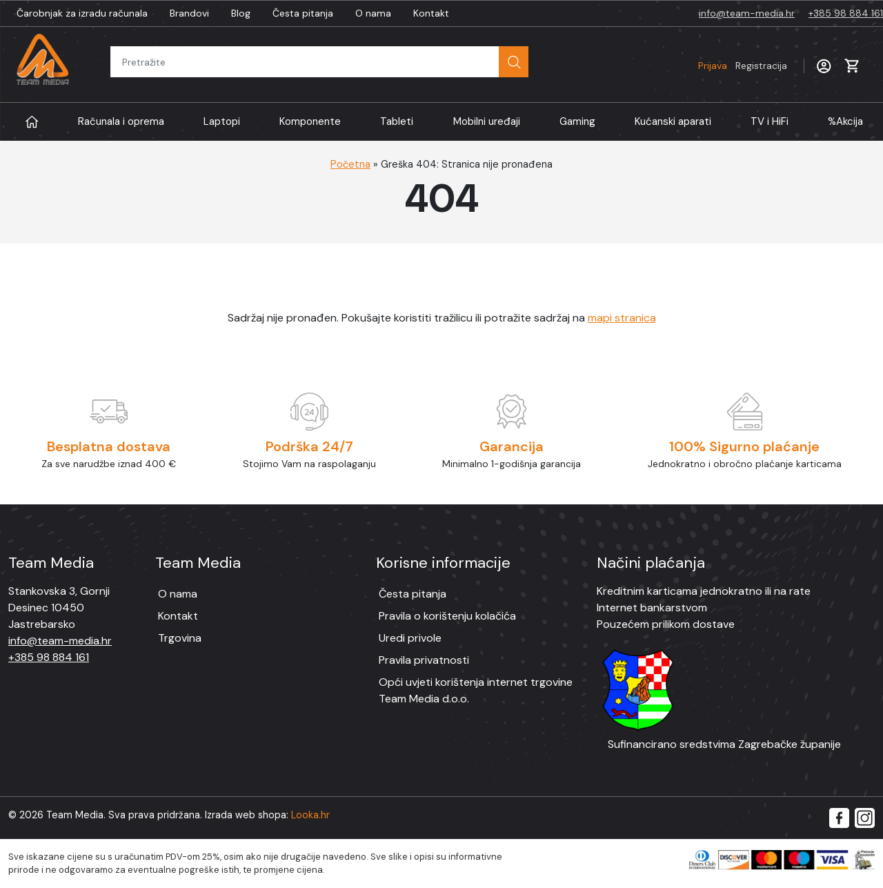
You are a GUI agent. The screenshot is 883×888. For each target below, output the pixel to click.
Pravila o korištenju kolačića (447, 616)
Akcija (845, 122)
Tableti (396, 121)
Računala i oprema (121, 121)
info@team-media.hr (747, 13)
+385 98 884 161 (845, 13)
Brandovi (189, 13)
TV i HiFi (769, 121)
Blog (240, 13)
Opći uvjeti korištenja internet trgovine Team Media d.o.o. (476, 690)
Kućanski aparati (673, 121)
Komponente (310, 121)
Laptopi (222, 121)
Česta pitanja (302, 13)
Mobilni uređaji (486, 121)
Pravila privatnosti (424, 660)
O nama (373, 13)
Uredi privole (410, 638)
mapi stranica (622, 317)
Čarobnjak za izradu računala (82, 13)
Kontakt (431, 13)
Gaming (577, 121)
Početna (350, 164)
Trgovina (179, 638)
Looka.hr (310, 815)
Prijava (742, 65)
